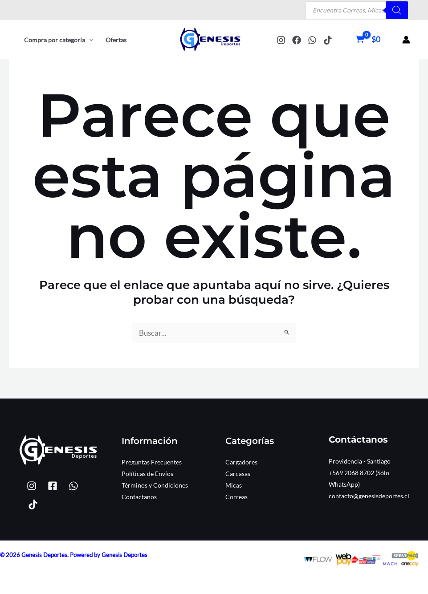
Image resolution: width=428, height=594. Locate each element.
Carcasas (237, 473)
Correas (236, 496)
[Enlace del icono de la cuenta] (406, 40)
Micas (233, 485)
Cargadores (241, 462)
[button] (89, 40)
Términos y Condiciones (155, 485)
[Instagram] (281, 40)
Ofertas (116, 40)
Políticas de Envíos (147, 473)
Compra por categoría (58, 40)
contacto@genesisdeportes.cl (369, 496)
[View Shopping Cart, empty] (369, 39)
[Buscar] (397, 10)
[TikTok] (327, 40)
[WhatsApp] (312, 40)
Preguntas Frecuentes (152, 462)
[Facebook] (296, 40)
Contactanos (139, 496)
